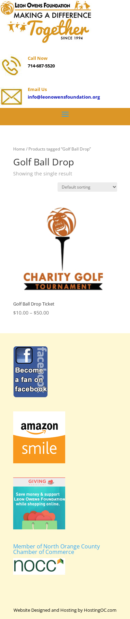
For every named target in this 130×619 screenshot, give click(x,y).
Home (19, 149)
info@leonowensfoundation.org (64, 97)
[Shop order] (87, 187)
